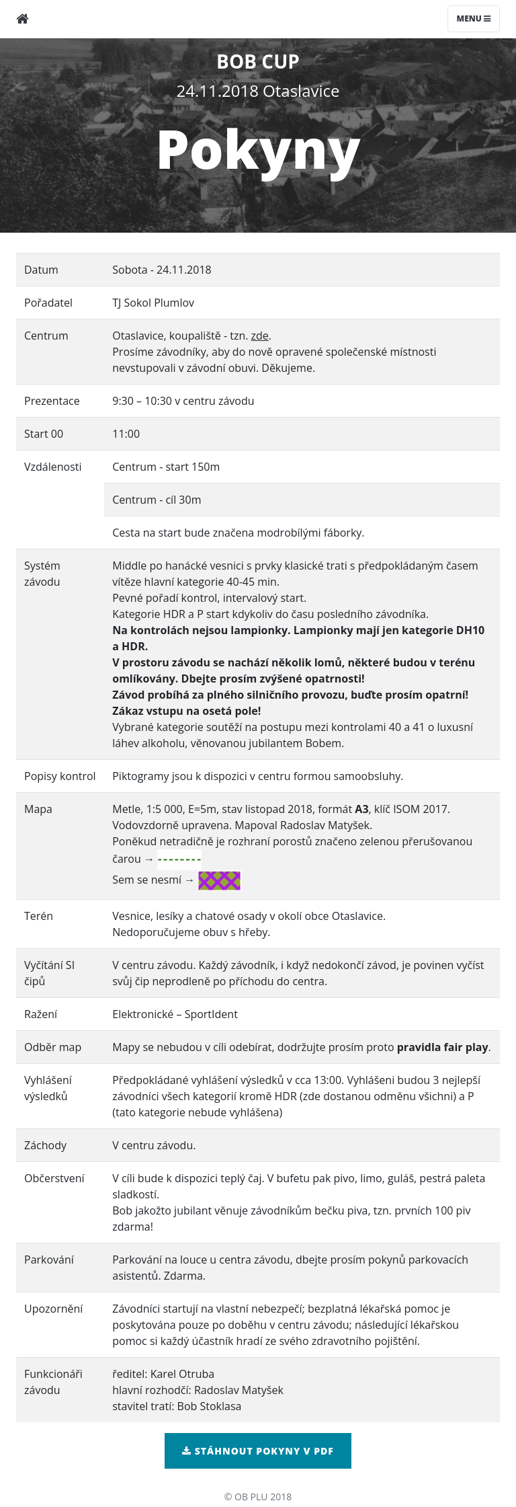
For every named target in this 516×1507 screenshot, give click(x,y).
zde (260, 335)
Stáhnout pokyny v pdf (258, 1450)
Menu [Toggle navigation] (473, 18)
